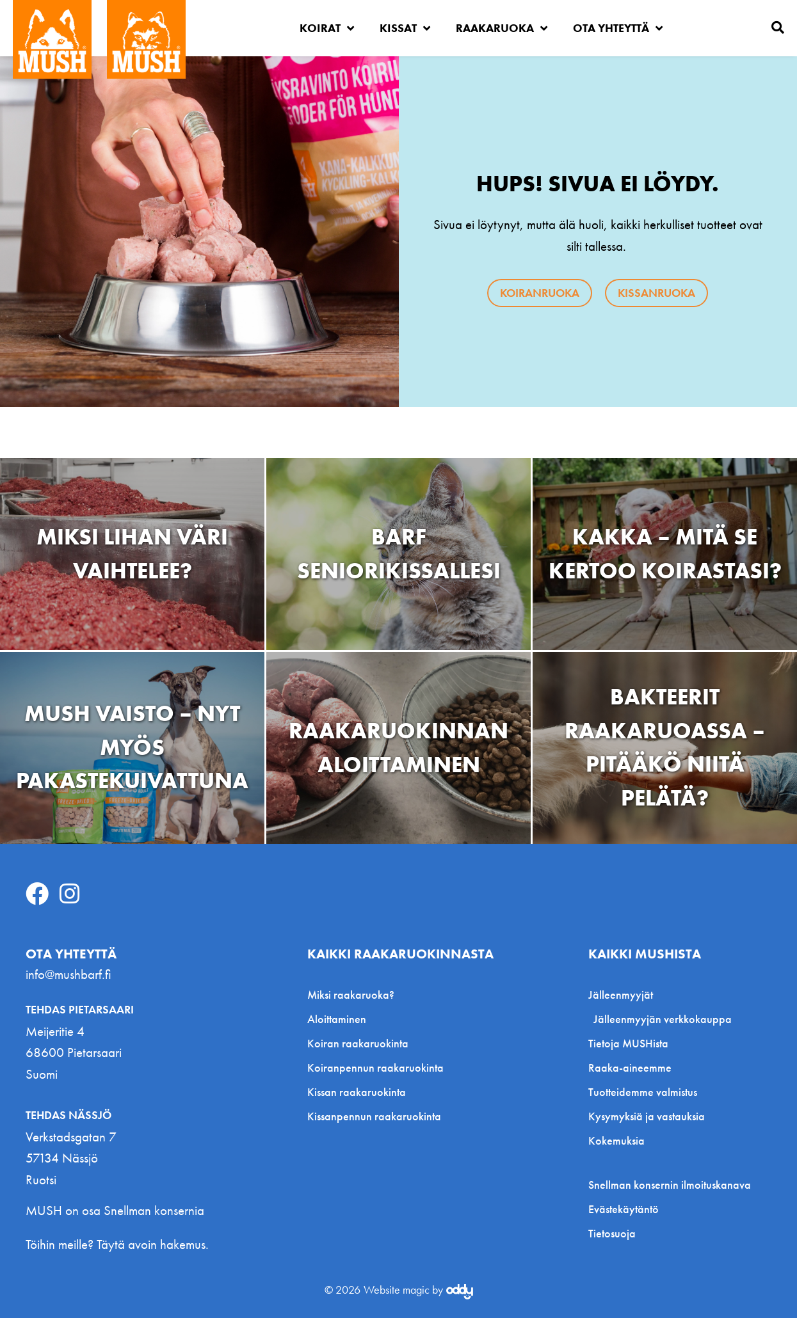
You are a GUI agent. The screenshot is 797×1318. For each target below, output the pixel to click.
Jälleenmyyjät (623, 994)
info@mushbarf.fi (68, 974)
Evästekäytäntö (623, 1209)
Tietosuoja (612, 1233)
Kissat (405, 28)
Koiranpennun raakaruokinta (375, 1067)
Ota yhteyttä (618, 28)
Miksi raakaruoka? (350, 994)
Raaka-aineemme (630, 1067)
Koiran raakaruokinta (357, 1043)
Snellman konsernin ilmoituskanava (669, 1185)
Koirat (327, 28)
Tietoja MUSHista (628, 1043)
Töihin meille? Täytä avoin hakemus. (117, 1244)
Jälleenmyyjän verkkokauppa (662, 1019)
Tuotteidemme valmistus (642, 1091)
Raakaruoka (501, 28)
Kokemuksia (616, 1140)
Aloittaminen (336, 1019)
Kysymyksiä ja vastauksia (646, 1116)
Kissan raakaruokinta (356, 1091)
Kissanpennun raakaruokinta (374, 1116)
